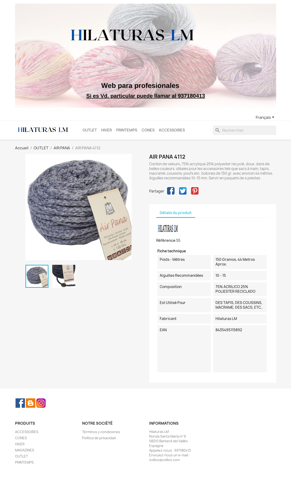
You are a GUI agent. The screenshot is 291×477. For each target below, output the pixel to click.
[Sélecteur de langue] (266, 117)
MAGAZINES (24, 450)
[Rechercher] (244, 130)
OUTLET (90, 130)
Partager (170, 191)
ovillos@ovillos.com (164, 460)
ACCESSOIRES (172, 130)
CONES (148, 130)
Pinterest (194, 191)
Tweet (182, 191)
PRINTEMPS (126, 130)
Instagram (41, 403)
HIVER (106, 130)
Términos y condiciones (101, 432)
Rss (30, 403)
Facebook (20, 403)
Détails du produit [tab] (176, 212)
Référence (165, 240)
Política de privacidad (99, 438)
